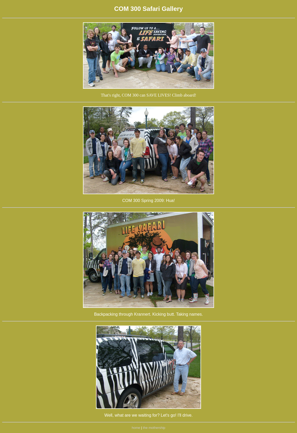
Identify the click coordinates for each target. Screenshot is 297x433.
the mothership (154, 428)
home (136, 428)
